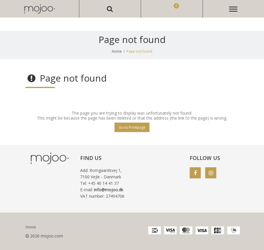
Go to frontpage (132, 127)
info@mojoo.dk (108, 189)
